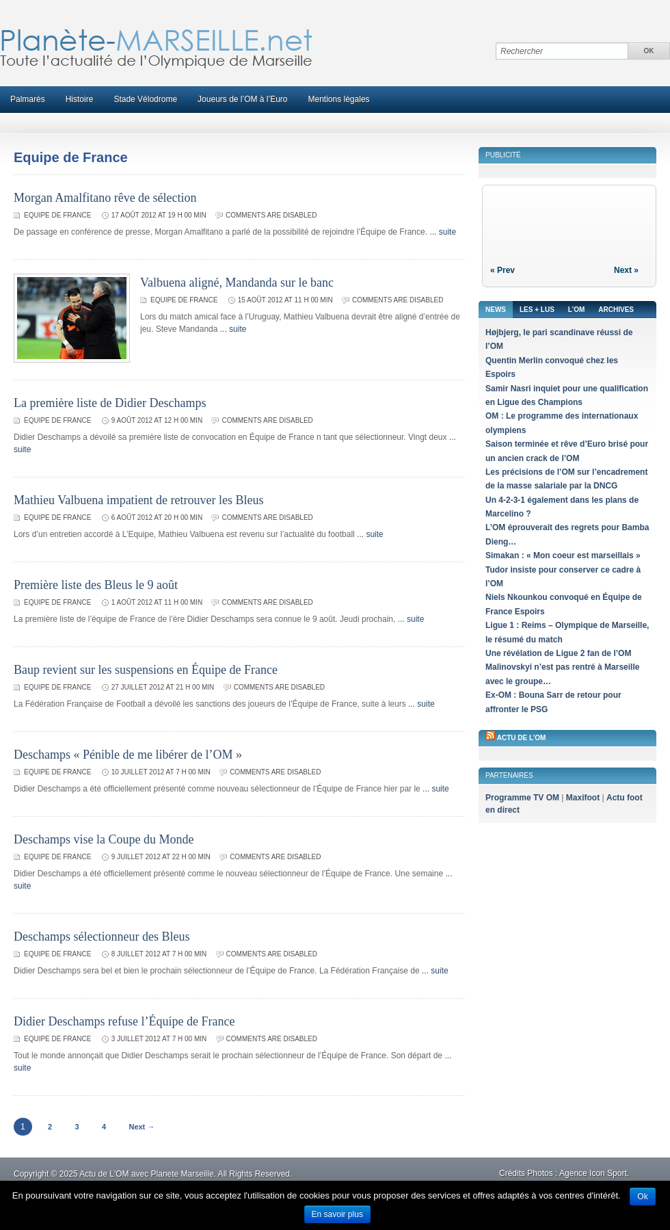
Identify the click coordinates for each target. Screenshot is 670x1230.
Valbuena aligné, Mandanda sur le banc (237, 282)
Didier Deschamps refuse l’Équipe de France (124, 1021)
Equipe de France (57, 215)
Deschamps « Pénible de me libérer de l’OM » (128, 754)
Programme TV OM (522, 797)
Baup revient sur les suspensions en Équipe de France (146, 670)
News (495, 309)
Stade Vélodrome (145, 99)
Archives (616, 309)
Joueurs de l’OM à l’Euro (242, 99)
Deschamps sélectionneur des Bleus (101, 936)
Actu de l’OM (521, 738)
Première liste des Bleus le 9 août (96, 585)
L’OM (576, 309)
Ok (642, 1196)
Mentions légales (339, 99)
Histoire (80, 99)
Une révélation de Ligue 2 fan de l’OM (558, 653)
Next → (142, 1127)
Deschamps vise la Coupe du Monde (103, 839)
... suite (442, 232)
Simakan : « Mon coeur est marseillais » (563, 555)
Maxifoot (583, 797)
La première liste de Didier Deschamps (110, 403)
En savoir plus (337, 1214)
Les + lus (537, 309)
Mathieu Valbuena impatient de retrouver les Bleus (139, 500)
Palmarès (27, 99)
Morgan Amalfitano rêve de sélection (105, 198)
